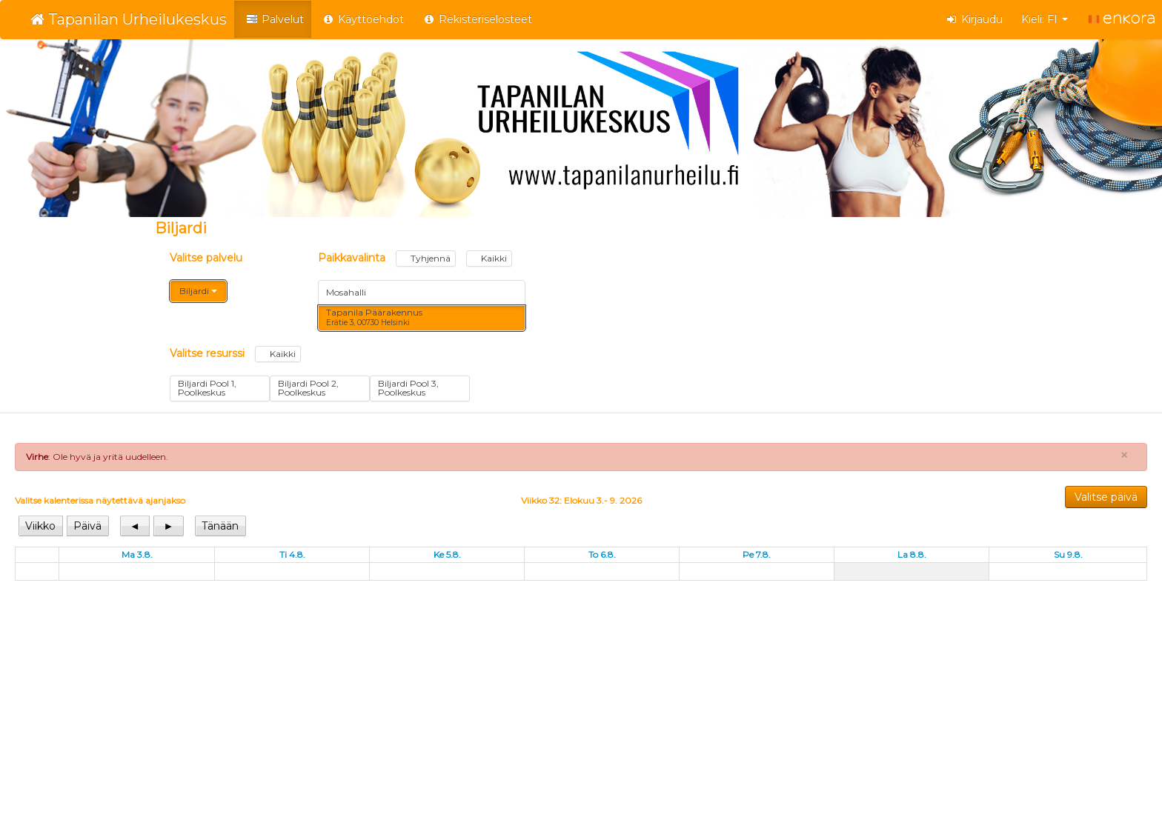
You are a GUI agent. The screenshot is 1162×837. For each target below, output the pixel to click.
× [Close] (1124, 455)
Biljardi (198, 290)
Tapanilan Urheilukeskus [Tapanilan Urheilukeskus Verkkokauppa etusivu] (128, 19)
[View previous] (135, 526)
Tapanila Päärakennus (374, 317)
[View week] (41, 526)
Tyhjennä (426, 258)
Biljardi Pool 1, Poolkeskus (207, 388)
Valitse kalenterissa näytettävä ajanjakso (100, 500)
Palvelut (274, 19)
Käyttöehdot (363, 19)
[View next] (168, 526)
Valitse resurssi (235, 354)
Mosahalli (346, 292)
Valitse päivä (1106, 497)
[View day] (87, 526)
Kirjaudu (974, 19)
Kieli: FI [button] (1044, 19)
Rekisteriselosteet (477, 19)
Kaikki (489, 258)
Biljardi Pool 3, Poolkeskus (408, 388)
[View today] (220, 526)
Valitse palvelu (206, 257)
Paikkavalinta (415, 258)
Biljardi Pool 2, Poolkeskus (308, 388)
